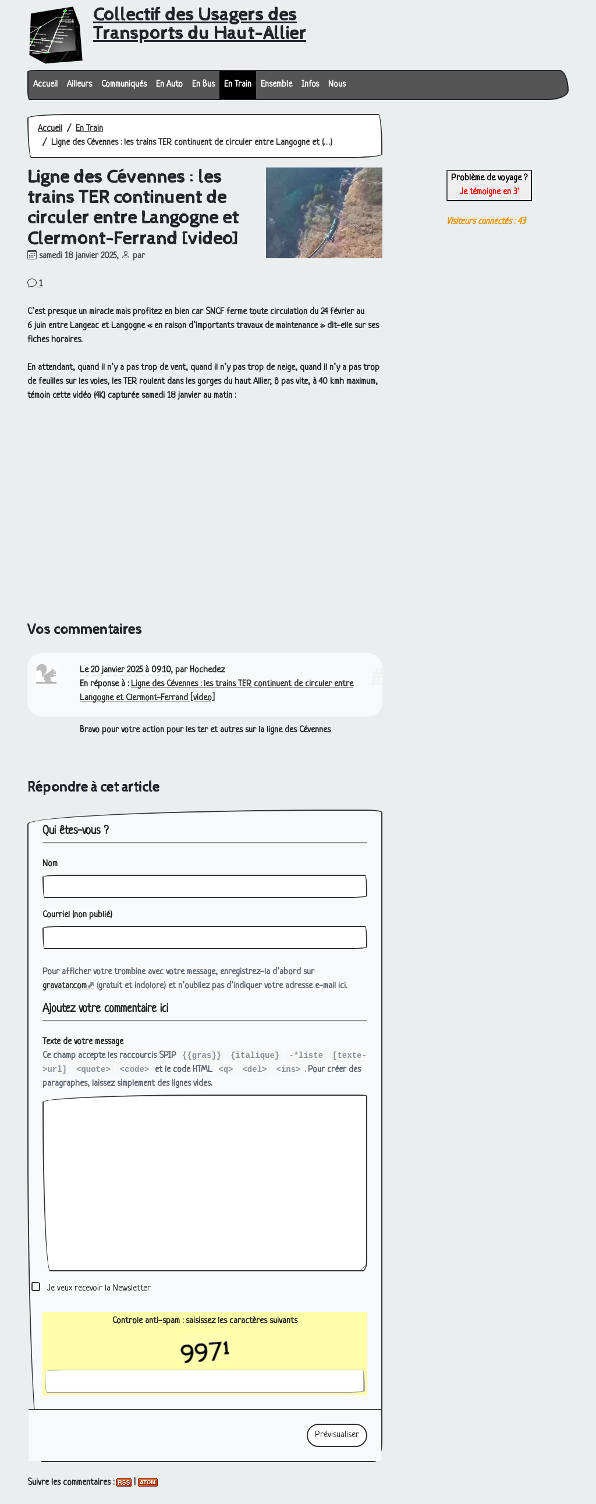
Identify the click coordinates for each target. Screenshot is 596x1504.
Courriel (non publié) (77, 915)
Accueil (45, 85)
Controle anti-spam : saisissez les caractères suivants (204, 1334)
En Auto (169, 85)
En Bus (203, 85)
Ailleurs (79, 85)
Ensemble (276, 85)
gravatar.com (64, 986)
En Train (237, 85)
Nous (337, 85)
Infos (310, 85)
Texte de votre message (82, 1042)
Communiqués (124, 85)
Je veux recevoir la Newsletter (99, 1288)
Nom (50, 864)
